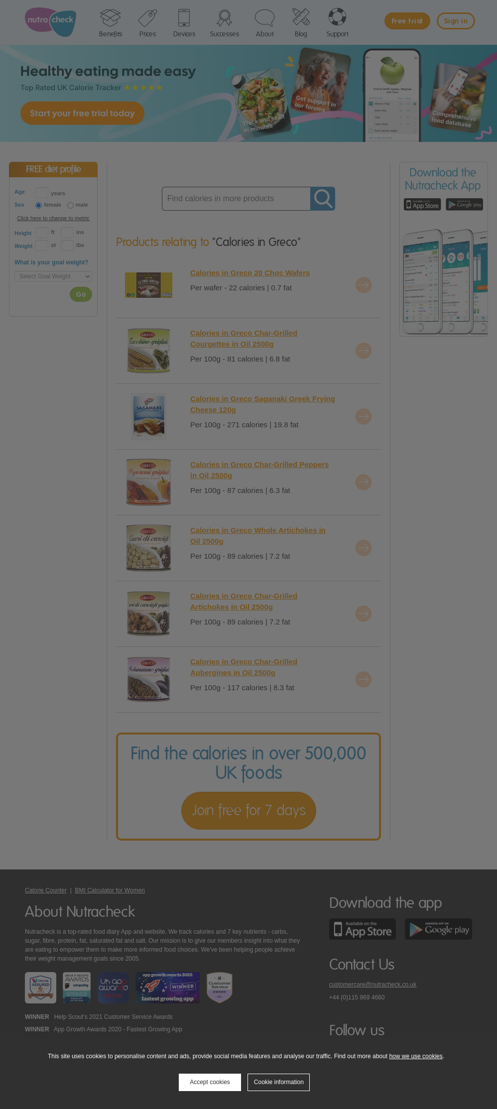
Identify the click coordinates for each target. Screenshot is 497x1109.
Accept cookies (210, 1082)
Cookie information (279, 1082)
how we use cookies (415, 1056)
